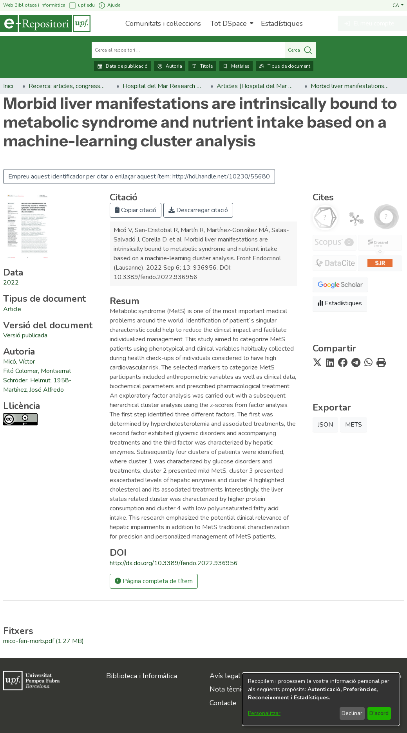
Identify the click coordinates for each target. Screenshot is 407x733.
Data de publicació (122, 66)
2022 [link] (11, 282)
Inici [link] (8, 86)
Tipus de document (284, 66)
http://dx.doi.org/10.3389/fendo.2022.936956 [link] (174, 563)
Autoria (169, 66)
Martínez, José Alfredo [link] (33, 389)
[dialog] (320, 699)
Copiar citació (135, 210)
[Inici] (45, 23)
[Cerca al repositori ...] (188, 50)
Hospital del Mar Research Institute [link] (162, 86)
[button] (398, 5)
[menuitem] (231, 23)
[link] (12, 309)
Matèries (236, 66)
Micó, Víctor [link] (19, 361)
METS (353, 424)
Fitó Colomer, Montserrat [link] (37, 371)
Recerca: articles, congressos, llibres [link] (68, 86)
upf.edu (82, 5)
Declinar (352, 713)
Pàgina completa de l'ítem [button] (154, 581)
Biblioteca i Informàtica (141, 676)
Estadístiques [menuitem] (282, 23)
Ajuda (109, 5)
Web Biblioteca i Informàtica (34, 5)
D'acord (379, 713)
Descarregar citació (198, 210)
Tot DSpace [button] (228, 23)
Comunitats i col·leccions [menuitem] (163, 23)
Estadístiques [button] (340, 303)
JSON (325, 424)
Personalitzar (264, 713)
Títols (202, 66)
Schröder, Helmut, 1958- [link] (37, 380)
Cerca (300, 50)
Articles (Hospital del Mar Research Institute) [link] (256, 86)
